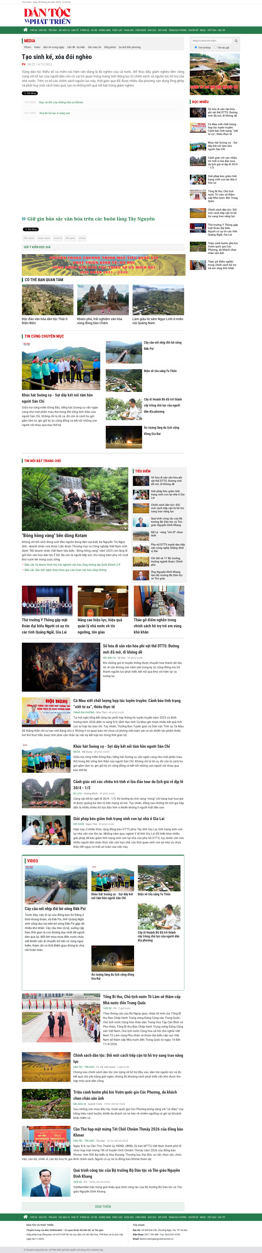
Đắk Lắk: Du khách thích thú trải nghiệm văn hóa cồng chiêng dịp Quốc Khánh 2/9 (72, 564)
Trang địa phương (177, 30)
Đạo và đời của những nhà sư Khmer (61, 102)
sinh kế (58, 238)
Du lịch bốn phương (130, 47)
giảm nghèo (44, 238)
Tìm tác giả (223, 47)
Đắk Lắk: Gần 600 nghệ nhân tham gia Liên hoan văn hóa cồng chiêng (65, 570)
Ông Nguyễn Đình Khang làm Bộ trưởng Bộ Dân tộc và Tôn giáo (167, 575)
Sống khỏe (110, 47)
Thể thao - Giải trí (216, 30)
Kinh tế (74, 30)
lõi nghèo (71, 238)
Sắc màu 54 (64, 30)
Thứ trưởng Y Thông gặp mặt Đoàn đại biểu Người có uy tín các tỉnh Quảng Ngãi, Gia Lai (45, 626)
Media (203, 30)
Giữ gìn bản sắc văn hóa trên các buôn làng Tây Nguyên (91, 219)
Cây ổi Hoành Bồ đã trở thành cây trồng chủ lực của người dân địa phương (163, 405)
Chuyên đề (193, 30)
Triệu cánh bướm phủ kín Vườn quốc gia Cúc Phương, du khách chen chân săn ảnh (223, 248)
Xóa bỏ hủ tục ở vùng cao (54, 113)
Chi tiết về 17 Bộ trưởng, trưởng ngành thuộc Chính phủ (167, 561)
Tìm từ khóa (204, 47)
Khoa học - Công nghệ (135, 30)
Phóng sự (84, 30)
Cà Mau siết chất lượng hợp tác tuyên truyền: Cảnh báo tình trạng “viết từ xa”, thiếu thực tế (223, 129)
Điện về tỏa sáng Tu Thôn (160, 371)
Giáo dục (152, 30)
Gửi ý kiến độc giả (37, 247)
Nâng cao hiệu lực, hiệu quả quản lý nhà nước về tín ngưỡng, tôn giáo (100, 626)
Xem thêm (103, 1206)
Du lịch (77, 793)
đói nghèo (29, 238)
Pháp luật (117, 30)
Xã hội (94, 30)
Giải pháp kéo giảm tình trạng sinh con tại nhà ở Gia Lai (167, 494)
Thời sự (33, 30)
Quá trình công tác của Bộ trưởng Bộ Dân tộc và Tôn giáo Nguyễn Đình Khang (166, 522)
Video (37, 47)
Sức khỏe (162, 30)
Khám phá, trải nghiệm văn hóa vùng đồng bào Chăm (99, 321)
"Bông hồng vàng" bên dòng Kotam (54, 535)
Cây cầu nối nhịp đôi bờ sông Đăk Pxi (55, 908)
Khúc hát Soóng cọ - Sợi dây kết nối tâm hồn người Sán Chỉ (121, 746)
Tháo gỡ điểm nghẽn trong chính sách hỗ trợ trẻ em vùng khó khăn (157, 626)
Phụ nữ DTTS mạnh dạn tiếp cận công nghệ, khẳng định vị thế (168, 548)
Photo (27, 47)
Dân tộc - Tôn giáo (48, 30)
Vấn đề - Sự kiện (76, 47)
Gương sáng (105, 30)
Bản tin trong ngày (53, 47)
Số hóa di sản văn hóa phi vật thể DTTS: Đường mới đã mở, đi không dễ (166, 481)
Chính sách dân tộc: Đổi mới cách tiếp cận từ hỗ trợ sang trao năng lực (167, 508)
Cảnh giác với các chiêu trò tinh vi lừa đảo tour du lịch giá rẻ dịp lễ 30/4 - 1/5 (223, 162)
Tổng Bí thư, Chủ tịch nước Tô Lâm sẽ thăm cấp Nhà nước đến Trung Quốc (223, 196)
